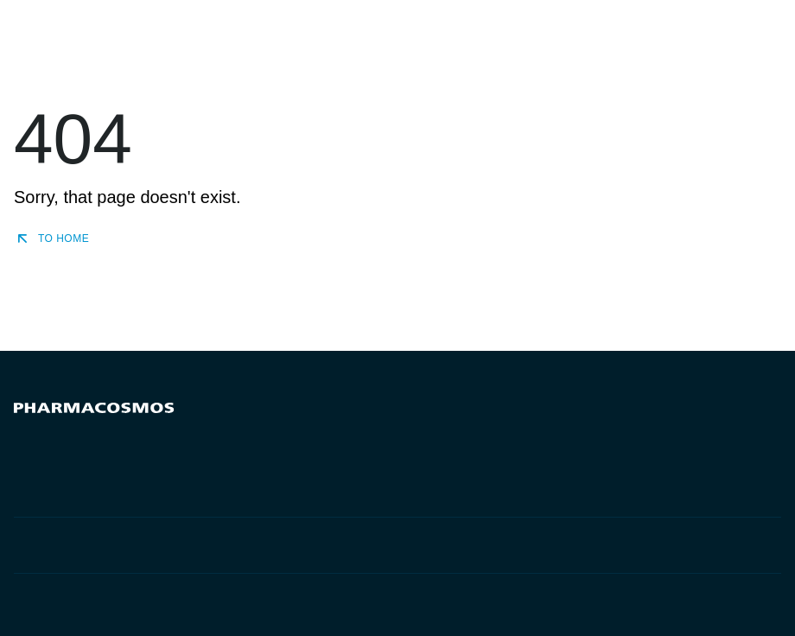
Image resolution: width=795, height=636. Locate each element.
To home (51, 238)
